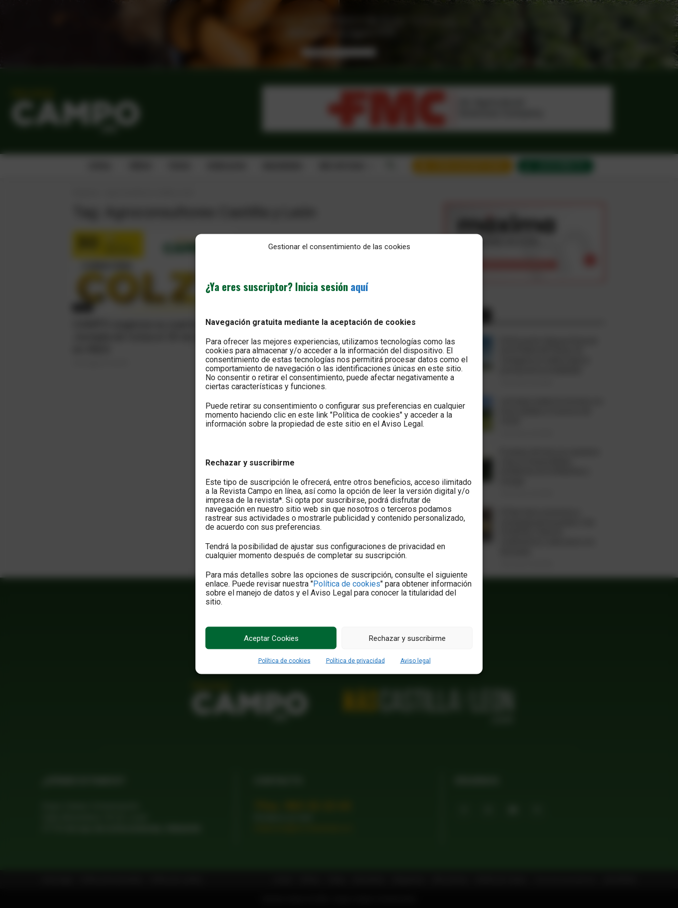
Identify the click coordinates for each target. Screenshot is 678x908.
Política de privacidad (355, 660)
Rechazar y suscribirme (407, 637)
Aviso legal (415, 660)
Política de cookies (346, 584)
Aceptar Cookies (271, 637)
